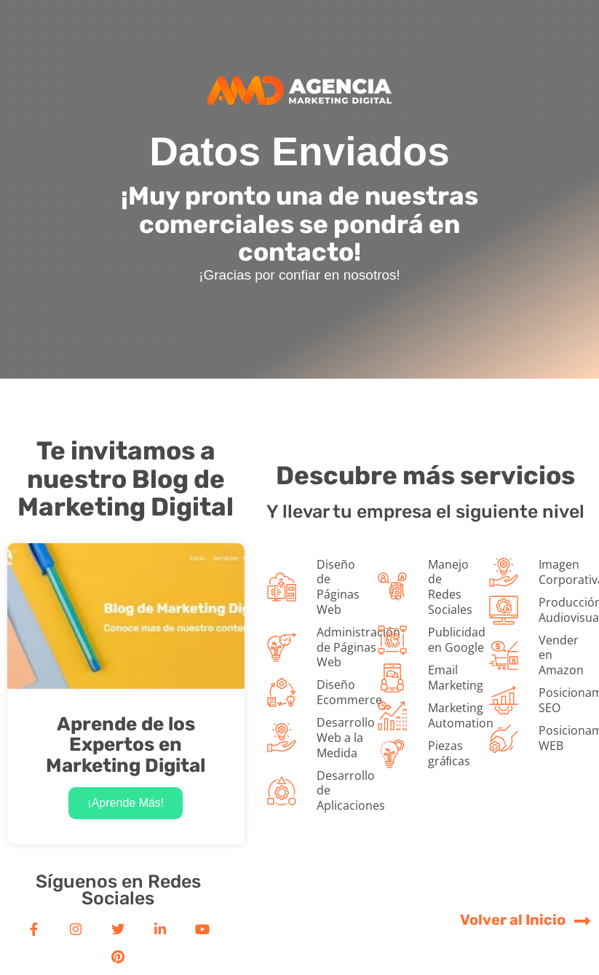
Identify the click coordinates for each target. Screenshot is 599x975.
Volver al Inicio (513, 919)
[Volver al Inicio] (583, 921)
